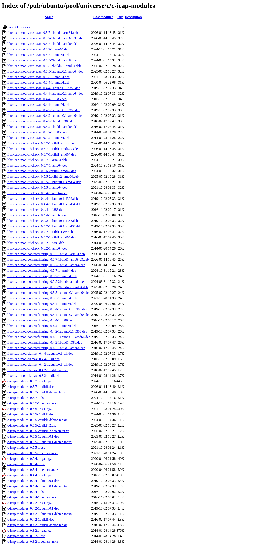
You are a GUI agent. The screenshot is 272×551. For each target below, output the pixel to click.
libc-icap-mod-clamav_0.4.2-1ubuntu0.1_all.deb (40, 364)
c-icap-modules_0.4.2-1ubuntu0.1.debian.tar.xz (39, 514)
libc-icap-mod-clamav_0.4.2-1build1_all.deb (37, 370)
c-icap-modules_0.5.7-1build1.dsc (30, 386)
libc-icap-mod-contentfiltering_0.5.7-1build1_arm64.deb (46, 254)
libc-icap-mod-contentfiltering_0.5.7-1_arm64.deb (41, 270)
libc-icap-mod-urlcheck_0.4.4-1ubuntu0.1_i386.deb (42, 198)
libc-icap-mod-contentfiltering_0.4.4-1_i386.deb (40, 320)
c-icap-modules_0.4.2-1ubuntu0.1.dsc (33, 508)
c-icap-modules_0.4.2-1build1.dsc (30, 519)
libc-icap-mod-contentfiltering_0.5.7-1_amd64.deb (42, 276)
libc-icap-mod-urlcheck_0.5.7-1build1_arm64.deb (41, 143)
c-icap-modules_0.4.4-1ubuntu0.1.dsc (33, 480)
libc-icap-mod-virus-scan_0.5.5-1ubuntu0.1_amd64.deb (45, 71)
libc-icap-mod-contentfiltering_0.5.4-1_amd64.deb (42, 303)
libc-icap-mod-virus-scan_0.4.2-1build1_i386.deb (41, 121)
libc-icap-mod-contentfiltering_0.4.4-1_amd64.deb (42, 326)
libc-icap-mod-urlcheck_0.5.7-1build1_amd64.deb (41, 154)
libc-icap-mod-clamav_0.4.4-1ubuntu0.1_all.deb (40, 353)
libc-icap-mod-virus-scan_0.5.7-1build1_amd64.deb (42, 44)
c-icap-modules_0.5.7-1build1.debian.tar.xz (37, 392)
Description (133, 17)
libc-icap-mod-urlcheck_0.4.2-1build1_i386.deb (40, 232)
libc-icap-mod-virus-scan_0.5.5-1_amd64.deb (38, 77)
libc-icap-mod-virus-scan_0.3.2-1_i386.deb (37, 132)
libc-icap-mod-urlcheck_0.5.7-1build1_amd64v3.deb (43, 149)
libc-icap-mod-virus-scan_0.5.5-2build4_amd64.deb (42, 60)
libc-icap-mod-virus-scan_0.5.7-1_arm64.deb (38, 49)
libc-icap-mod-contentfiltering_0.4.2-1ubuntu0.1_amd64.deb (48, 337)
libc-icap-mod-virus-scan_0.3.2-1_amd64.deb (38, 138)
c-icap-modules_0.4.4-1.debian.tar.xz (32, 497)
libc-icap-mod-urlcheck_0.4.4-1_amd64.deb (37, 215)
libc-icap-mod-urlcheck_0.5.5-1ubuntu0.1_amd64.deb (44, 182)
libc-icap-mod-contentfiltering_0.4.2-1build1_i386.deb (44, 342)
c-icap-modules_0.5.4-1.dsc (26, 464)
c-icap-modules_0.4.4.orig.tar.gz (29, 475)
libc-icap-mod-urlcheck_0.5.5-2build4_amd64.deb (41, 171)
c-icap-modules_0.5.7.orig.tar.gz (29, 381)
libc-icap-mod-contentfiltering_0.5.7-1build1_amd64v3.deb (48, 259)
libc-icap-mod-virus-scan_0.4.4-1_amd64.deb (38, 104)
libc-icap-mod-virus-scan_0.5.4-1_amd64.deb (38, 82)
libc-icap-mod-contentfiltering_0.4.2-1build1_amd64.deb (46, 348)
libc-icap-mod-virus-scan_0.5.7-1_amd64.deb (38, 55)
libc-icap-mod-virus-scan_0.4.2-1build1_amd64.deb (42, 126)
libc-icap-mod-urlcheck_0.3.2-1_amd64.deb (37, 248)
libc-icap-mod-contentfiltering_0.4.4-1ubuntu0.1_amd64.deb (48, 315)
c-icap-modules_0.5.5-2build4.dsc (30, 414)
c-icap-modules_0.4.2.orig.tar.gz (29, 503)
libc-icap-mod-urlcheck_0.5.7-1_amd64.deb (37, 165)
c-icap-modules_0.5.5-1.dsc (26, 447)
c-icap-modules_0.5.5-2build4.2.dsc (31, 425)
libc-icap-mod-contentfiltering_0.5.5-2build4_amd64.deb (46, 281)
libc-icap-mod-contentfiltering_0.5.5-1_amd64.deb (42, 298)
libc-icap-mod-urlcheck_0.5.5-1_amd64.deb (37, 187)
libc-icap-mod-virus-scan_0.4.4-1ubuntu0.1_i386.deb (43, 88)
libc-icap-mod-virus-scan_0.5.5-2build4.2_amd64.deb (44, 66)
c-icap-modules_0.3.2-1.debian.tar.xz (32, 541)
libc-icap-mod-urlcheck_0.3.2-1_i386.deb (35, 243)
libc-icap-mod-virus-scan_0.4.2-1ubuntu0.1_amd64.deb (45, 115)
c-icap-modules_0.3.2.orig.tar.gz (29, 530)
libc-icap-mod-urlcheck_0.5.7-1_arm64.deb (37, 160)
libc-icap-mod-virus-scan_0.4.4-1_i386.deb (37, 99)
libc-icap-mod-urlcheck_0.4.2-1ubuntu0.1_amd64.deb (44, 226)
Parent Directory (18, 27)
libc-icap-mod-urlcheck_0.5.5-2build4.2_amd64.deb (43, 176)
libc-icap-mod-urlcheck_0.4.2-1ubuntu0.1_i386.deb (42, 221)
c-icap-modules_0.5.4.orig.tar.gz (29, 458)
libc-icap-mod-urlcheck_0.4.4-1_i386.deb (35, 209)
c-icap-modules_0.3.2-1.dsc (26, 536)
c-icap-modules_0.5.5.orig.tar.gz (29, 409)
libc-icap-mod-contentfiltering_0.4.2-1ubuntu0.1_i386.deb (47, 331)
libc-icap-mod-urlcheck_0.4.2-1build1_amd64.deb (41, 237)
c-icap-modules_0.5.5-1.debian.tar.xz (32, 453)
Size (120, 17)
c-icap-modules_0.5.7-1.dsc (26, 398)
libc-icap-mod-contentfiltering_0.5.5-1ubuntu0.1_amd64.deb (48, 292)
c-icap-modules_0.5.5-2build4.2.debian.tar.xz (38, 431)
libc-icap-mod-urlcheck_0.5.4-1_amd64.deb (37, 193)
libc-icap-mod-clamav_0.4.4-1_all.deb (33, 359)
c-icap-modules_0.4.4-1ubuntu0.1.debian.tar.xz (39, 486)
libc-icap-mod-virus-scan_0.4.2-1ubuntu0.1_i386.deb (43, 110)
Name (49, 17)
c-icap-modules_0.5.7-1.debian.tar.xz (32, 403)
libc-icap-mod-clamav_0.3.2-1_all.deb (33, 375)
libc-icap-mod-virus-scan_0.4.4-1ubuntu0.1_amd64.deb (45, 93)
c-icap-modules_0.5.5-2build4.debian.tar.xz (37, 420)
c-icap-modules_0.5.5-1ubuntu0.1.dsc (33, 436)
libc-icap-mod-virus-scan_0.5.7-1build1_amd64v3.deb (44, 38)
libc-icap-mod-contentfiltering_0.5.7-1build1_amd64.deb (46, 265)
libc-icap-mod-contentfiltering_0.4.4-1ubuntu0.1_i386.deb (47, 309)
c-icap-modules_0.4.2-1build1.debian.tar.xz (37, 525)
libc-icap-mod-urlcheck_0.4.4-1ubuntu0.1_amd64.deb (44, 204)
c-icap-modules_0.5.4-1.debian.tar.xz (32, 469)
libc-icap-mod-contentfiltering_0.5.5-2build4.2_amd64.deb (47, 287)
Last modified (103, 17)
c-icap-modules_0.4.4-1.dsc (26, 492)
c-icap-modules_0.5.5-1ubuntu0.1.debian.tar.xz (39, 442)
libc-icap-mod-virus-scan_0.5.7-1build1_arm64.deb (42, 32)
